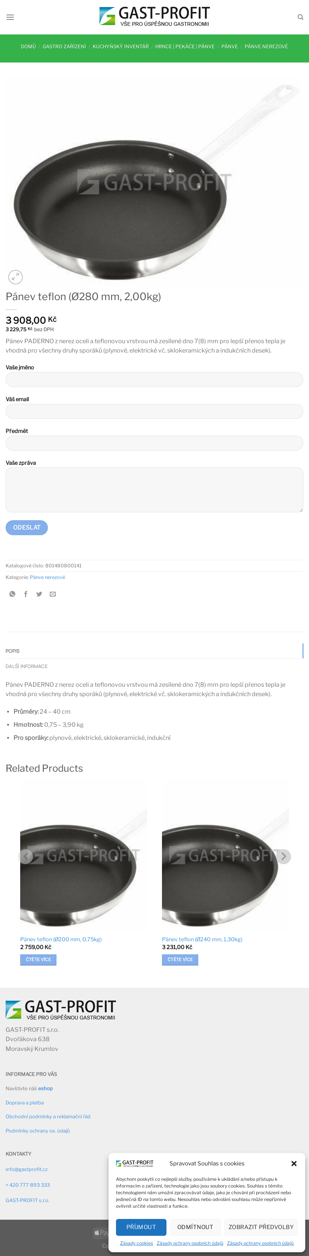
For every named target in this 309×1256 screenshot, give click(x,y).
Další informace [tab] (27, 666)
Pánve (229, 46)
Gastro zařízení (64, 46)
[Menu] (10, 17)
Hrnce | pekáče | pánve (185, 46)
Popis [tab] (12, 650)
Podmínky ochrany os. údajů (38, 1131)
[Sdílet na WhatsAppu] (12, 594)
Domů (28, 46)
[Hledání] (300, 17)
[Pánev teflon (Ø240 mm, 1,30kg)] (225, 855)
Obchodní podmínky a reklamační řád (48, 1116)
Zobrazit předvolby (261, 1227)
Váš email (154, 410)
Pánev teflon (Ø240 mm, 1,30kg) (202, 939)
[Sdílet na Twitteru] (39, 594)
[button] (294, 1163)
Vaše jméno (154, 378)
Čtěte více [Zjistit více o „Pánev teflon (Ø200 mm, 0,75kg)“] (38, 959)
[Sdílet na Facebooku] (26, 594)
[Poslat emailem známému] (53, 594)
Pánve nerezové (266, 46)
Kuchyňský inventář (121, 46)
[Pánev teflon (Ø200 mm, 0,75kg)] (83, 855)
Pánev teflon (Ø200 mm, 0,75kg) (61, 939)
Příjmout (141, 1227)
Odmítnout (195, 1227)
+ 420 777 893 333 (28, 1185)
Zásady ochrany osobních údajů (190, 1243)
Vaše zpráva (154, 489)
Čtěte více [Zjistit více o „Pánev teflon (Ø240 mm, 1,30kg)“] (180, 959)
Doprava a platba (25, 1103)
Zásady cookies (136, 1243)
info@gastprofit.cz (27, 1169)
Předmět (154, 442)
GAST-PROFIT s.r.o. (27, 1200)
